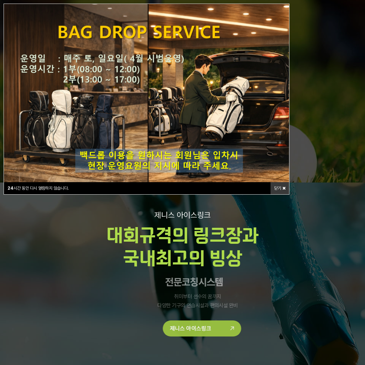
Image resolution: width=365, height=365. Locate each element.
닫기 (280, 188)
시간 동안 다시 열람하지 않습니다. (38, 188)
